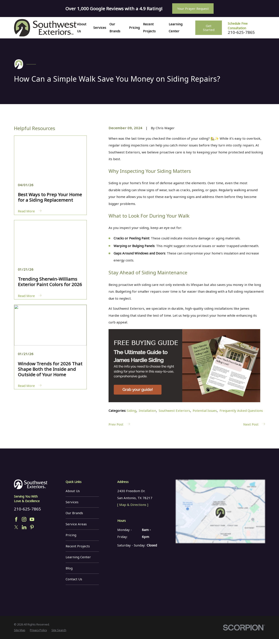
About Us (73, 491)
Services (72, 502)
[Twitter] (16, 527)
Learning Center (78, 557)
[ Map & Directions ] (132, 504)
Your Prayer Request (193, 8)
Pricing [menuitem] (134, 27)
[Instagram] (24, 519)
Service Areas (76, 524)
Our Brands (74, 513)
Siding (131, 410)
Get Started (208, 28)
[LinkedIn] (24, 527)
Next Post (254, 424)
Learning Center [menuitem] (175, 27)
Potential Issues (205, 410)
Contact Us (74, 579)
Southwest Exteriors (174, 410)
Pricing (71, 535)
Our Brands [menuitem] (114, 27)
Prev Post (119, 424)
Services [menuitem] (99, 27)
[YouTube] (32, 519)
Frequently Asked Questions (241, 410)
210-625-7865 (241, 32)
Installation (147, 410)
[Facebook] (16, 519)
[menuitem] (19, 630)
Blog (69, 568)
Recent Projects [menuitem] (149, 27)
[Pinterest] (32, 527)
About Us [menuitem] (81, 27)
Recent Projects (78, 546)
